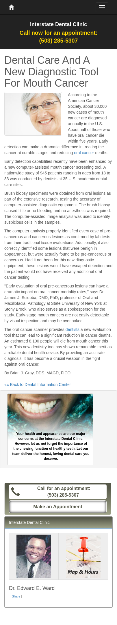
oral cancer (84, 152)
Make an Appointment (57, 506)
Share (16, 596)
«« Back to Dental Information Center (37, 384)
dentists (72, 329)
